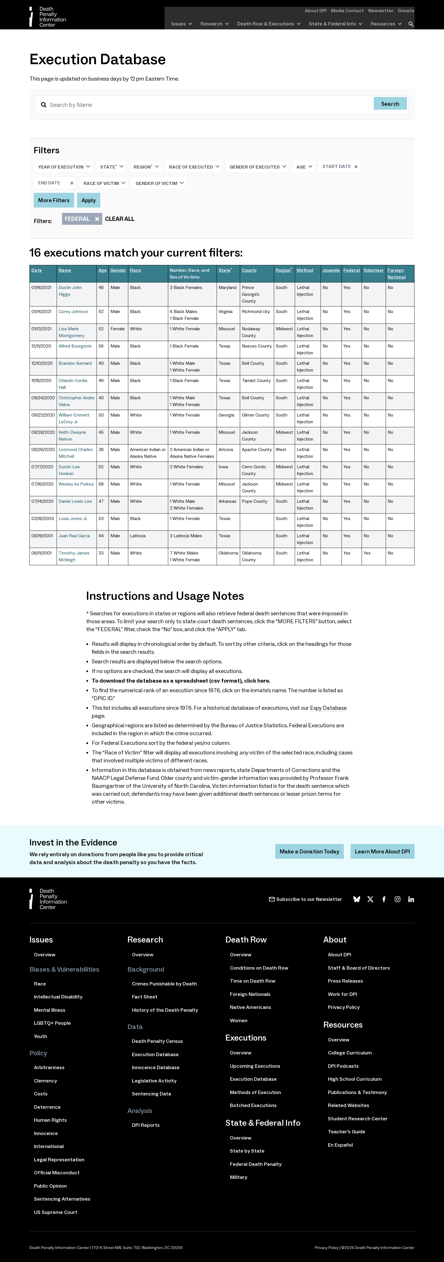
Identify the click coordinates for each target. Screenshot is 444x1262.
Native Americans (250, 1007)
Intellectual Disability (58, 997)
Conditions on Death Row (259, 968)
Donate (407, 10)
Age (304, 166)
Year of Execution (64, 166)
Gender (118, 270)
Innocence (46, 1133)
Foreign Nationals (250, 994)
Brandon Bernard (75, 363)
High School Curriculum (355, 1079)
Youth (40, 1036)
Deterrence (47, 1107)
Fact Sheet (144, 997)
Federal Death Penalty (255, 1164)
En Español (340, 1145)
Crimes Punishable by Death (164, 984)
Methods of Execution (255, 1092)
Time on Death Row (253, 981)
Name (65, 270)
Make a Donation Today (308, 851)
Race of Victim (105, 183)
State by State (247, 1151)
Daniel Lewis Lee (75, 501)
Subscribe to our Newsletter (309, 899)
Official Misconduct (57, 1173)
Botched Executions (253, 1105)
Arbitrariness (49, 1067)
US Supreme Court (55, 1212)
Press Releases (345, 981)
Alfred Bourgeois (75, 346)
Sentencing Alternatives (62, 1199)
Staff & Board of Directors (359, 968)
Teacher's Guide (346, 1132)
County (249, 270)
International (49, 1146)
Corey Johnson (73, 311)
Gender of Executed (258, 166)
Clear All (120, 219)
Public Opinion (50, 1186)
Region (146, 166)
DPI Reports (146, 1125)
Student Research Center (358, 1119)
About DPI (323, 10)
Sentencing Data (151, 1094)
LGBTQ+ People (52, 1023)
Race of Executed (194, 166)
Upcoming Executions (255, 1066)
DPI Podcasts (343, 1066)
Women (238, 1020)
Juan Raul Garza (74, 535)
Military (238, 1177)
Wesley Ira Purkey (76, 484)
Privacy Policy (344, 1007)
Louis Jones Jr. (73, 518)
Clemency (45, 1081)
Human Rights (50, 1120)
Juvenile (331, 270)
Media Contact (353, 10)
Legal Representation (59, 1160)
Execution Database (155, 1054)
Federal (80, 219)
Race (135, 270)
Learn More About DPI (382, 851)
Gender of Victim (160, 183)
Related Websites (348, 1105)
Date (36, 270)
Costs (41, 1094)
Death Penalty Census (157, 1041)
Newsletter (383, 10)
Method (305, 270)
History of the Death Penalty (165, 1010)
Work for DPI (342, 994)
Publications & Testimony (357, 1092)
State (112, 166)
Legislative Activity (154, 1081)
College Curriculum (350, 1053)
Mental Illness (49, 1010)
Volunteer (374, 270)
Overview (45, 955)
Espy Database (328, 707)
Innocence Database (156, 1067)
